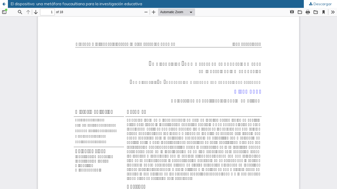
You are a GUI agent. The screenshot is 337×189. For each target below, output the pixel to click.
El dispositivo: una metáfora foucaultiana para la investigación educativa (76, 3)
